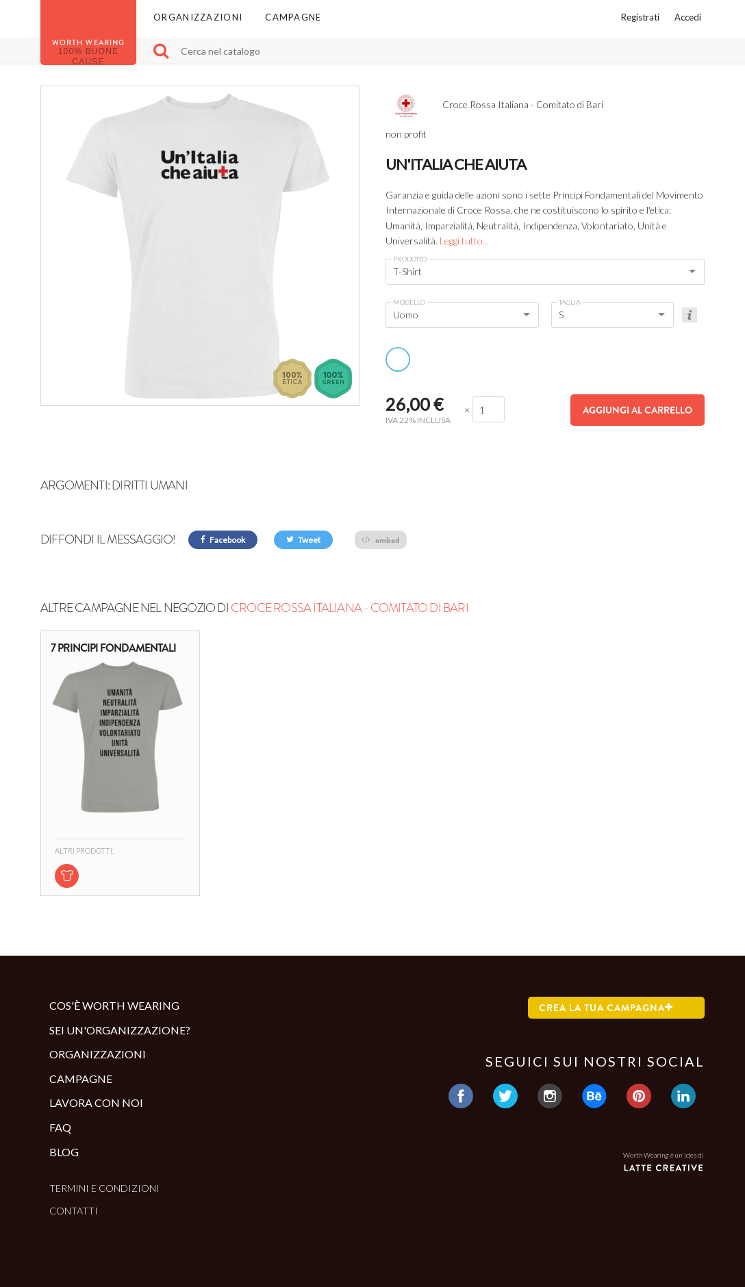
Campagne (293, 17)
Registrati (640, 17)
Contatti (73, 1210)
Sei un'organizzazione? (119, 1029)
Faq (60, 1127)
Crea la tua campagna (606, 1008)
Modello (409, 302)
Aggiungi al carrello (637, 410)
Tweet (303, 540)
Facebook (223, 540)
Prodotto (410, 259)
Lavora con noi (96, 1102)
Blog (64, 1151)
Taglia (569, 302)
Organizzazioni (197, 17)
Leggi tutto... (464, 240)
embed (381, 540)
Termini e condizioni (104, 1188)
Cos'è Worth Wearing (114, 1005)
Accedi (687, 17)
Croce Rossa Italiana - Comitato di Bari (349, 608)
